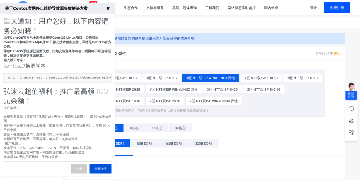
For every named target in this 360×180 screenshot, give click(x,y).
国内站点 (271, 8)
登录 (313, 8)
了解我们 (212, 8)
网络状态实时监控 (242, 8)
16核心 (157, 127)
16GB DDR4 (173, 142)
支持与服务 (155, 8)
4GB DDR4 (116, 142)
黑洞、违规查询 (184, 8)
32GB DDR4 (203, 142)
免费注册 (337, 8)
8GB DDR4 (144, 142)
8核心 (134, 127)
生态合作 (131, 8)
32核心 (180, 127)
